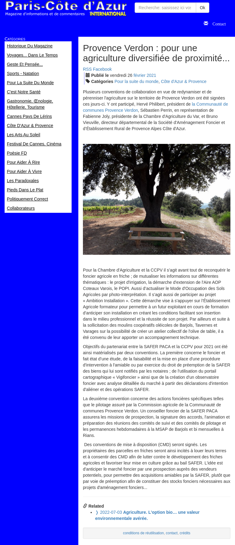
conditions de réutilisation (143, 533)
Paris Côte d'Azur (66, 8)
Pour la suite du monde (136, 81)
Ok (202, 7)
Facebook (102, 69)
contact (171, 533)
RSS (87, 69)
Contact (217, 23)
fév (139, 75)
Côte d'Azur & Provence (184, 81)
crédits (185, 533)
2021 (151, 75)
